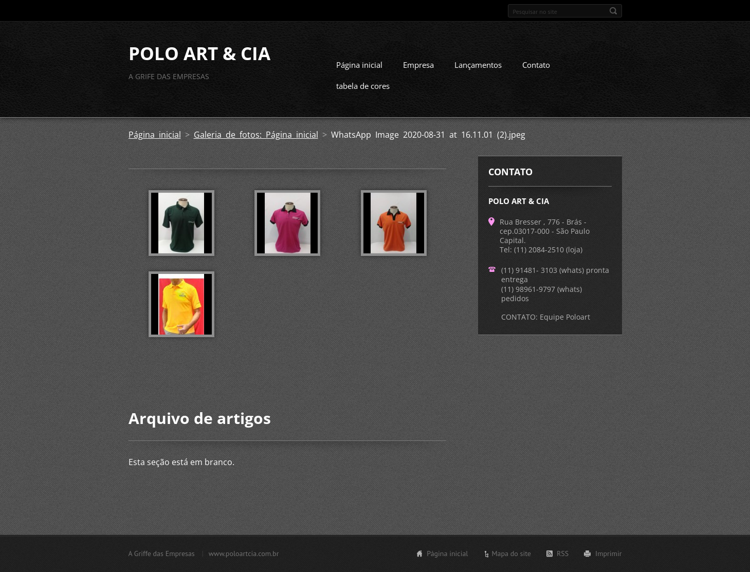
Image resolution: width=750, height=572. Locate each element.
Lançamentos (478, 65)
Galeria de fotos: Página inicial (256, 134)
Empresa (418, 65)
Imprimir (608, 553)
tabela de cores (363, 86)
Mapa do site (511, 553)
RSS (563, 553)
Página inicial (359, 65)
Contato (536, 65)
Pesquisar (613, 10)
